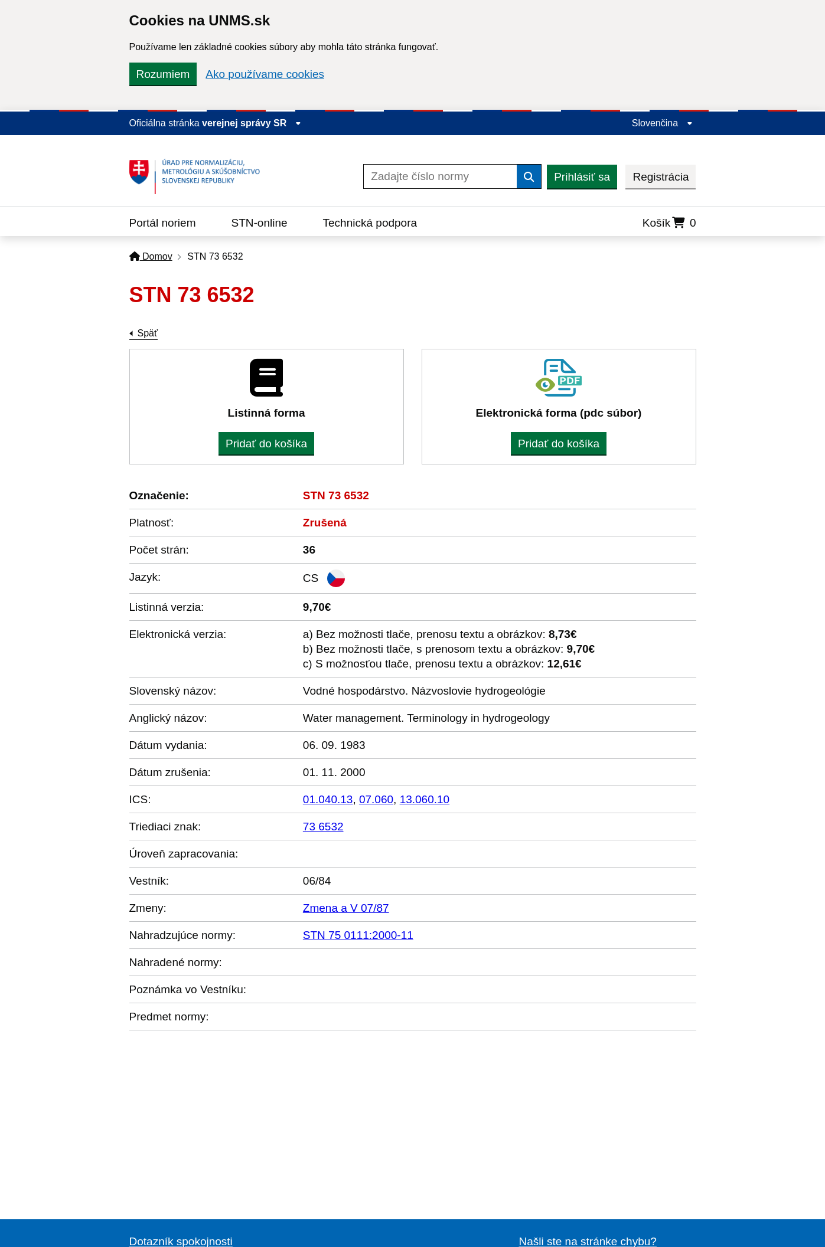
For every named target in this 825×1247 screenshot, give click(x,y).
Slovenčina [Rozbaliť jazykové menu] (662, 123)
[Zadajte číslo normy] (440, 176)
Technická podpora (370, 223)
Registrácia (660, 177)
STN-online (259, 223)
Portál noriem (162, 223)
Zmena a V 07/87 (346, 908)
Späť (148, 333)
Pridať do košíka (266, 443)
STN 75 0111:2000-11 (358, 935)
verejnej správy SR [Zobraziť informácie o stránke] (251, 123)
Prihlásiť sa (582, 177)
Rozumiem (163, 74)
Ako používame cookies (265, 74)
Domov (150, 256)
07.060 (376, 799)
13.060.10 (425, 799)
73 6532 (323, 826)
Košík (669, 223)
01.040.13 (328, 799)
